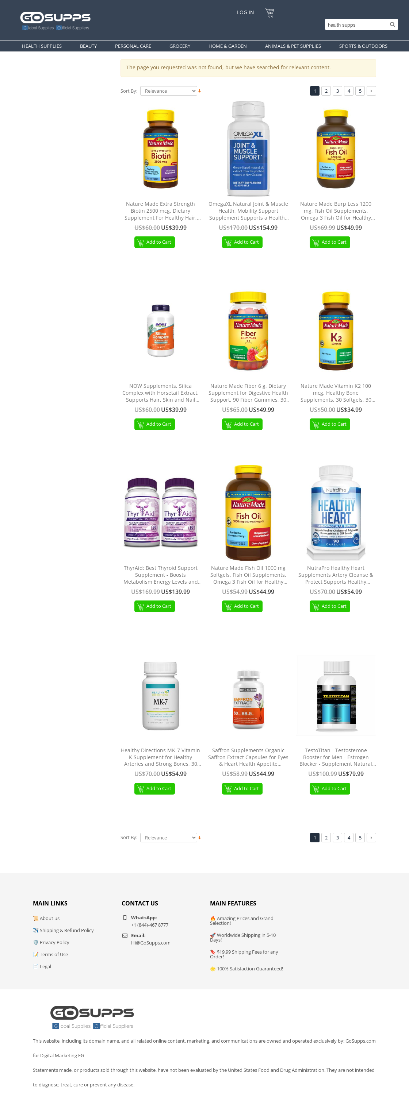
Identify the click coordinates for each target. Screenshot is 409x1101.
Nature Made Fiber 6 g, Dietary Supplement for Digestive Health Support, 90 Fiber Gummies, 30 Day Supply (248, 393)
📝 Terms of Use (50, 954)
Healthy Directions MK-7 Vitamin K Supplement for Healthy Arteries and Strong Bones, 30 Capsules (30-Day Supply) (160, 757)
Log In (245, 12)
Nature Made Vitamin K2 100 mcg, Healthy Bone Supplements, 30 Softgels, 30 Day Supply (336, 393)
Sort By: (129, 91)
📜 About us (46, 918)
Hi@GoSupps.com (151, 942)
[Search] (359, 24)
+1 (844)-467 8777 (149, 925)
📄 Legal (42, 966)
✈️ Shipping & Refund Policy (63, 930)
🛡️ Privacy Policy (51, 942)
